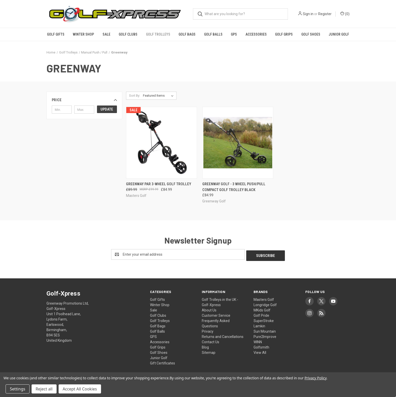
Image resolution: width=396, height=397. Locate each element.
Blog (205, 346)
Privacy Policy (316, 378)
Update (107, 109)
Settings (17, 389)
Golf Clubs (128, 34)
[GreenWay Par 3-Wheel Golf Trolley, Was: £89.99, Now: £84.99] (161, 143)
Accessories (256, 34)
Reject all (44, 389)
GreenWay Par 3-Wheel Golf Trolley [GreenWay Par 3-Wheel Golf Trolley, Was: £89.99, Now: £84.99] (158, 184)
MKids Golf (262, 309)
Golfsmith (261, 346)
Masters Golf (264, 298)
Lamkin (259, 325)
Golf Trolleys (158, 34)
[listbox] (159, 95)
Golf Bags (187, 34)
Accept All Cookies (80, 389)
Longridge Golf (265, 304)
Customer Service (216, 314)
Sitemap (208, 351)
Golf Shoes (310, 34)
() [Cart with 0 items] (345, 13)
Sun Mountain (265, 330)
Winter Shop (83, 34)
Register (325, 14)
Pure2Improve (265, 335)
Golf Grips (284, 34)
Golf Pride (261, 314)
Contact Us (210, 341)
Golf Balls (213, 34)
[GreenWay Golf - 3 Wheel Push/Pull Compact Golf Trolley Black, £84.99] (237, 143)
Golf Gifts (55, 34)
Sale (106, 34)
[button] (84, 100)
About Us (209, 309)
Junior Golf (339, 34)
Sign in (308, 14)
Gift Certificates (162, 362)
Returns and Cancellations (222, 335)
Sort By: (134, 95)
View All (260, 351)
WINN (258, 341)
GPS (234, 34)
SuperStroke (264, 319)
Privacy (207, 330)
